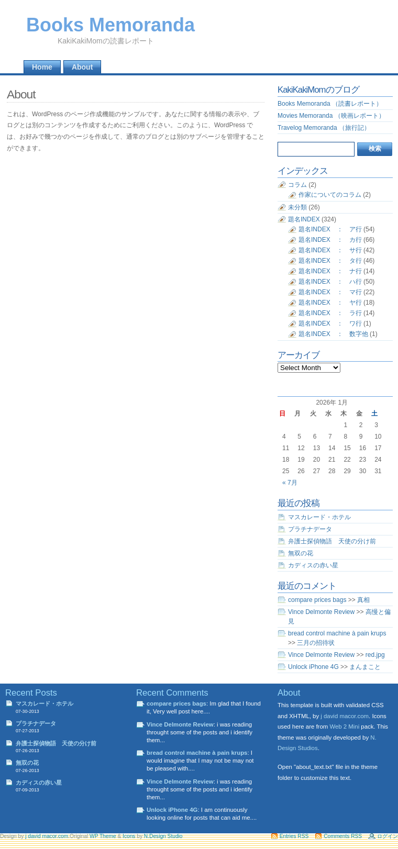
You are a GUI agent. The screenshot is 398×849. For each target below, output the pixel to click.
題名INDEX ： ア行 (330, 229)
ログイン (387, 836)
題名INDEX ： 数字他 (333, 334)
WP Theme (103, 836)
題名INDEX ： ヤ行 (330, 302)
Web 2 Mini (344, 726)
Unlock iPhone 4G (313, 667)
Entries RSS (294, 836)
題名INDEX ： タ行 (330, 260)
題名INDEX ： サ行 (330, 250)
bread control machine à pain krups (337, 633)
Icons (129, 836)
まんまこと (365, 667)
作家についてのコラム (329, 194)
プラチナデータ (310, 529)
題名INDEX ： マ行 (330, 292)
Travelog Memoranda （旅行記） (324, 127)
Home (42, 67)
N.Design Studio (163, 836)
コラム (297, 184)
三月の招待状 (316, 642)
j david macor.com (344, 716)
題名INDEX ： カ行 (330, 239)
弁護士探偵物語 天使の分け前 (332, 541)
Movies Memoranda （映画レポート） (331, 115)
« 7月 (289, 482)
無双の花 (300, 553)
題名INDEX (304, 219)
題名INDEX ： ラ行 (330, 313)
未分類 (297, 207)
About (82, 67)
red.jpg (375, 654)
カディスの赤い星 (313, 565)
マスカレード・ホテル (319, 517)
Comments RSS (343, 836)
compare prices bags (317, 600)
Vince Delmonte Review (321, 612)
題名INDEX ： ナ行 (330, 271)
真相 (363, 600)
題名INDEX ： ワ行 (330, 323)
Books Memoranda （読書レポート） (330, 103)
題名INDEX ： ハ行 (330, 281)
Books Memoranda (110, 25)
